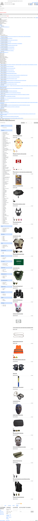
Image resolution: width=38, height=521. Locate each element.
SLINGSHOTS (5, 80)
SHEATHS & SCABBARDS (7, 96)
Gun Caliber (3, 261)
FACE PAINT (21, 113)
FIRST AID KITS (7, 106)
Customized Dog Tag (16, 401)
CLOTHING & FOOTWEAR (3, 17)
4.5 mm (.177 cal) (5, 263)
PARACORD (3, 106)
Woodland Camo (5, 240)
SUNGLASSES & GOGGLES (3, 113)
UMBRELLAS (16, 118)
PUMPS (34, 102)
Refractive (4, 294)
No (3, 253)
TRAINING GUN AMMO (8, 82)
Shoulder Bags (5, 162)
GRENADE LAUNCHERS (34, 64)
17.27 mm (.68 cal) (5, 265)
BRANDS (37, 17)
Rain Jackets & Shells (6, 215)
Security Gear (5, 217)
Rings (3, 216)
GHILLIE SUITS (11, 106)
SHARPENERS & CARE (3, 88)
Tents (3, 185)
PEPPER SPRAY (13, 94)
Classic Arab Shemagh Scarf (18, 286)
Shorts (4, 180)
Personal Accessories (6, 179)
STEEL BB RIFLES (2, 68)
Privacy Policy (8, 520)
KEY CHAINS (1, 118)
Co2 (3, 270)
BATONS (1, 92)
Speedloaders (5, 182)
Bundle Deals (5, 229)
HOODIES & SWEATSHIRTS (24, 36)
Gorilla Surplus (13, 520)
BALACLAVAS (7, 43)
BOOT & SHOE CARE (8, 41)
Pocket (4, 258)
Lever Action (4, 282)
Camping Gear (5, 159)
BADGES (1, 116)
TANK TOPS (4, 36)
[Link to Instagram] (28, 505)
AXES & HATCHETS (4, 86)
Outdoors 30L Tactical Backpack (18, 497)
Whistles (4, 222)
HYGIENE (1, 102)
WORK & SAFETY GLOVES (3, 45)
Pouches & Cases (5, 140)
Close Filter (22, 122)
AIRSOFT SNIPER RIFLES (16, 64)
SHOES (3, 41)
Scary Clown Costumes (6, 228)
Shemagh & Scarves (5, 145)
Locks (4, 176)
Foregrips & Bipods (5, 157)
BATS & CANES (4, 92)
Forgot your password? (3, 12)
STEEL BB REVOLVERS (12, 68)
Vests (3, 187)
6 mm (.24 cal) (5, 264)
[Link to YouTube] (24, 505)
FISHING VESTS (12, 48)
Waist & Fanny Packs (6, 188)
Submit (32, 511)
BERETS (21, 43)
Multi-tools (4, 161)
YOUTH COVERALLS (11, 50)
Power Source (3, 267)
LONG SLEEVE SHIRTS (12, 36)
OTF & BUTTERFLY (33, 85)
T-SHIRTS (1, 36)
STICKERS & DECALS (5, 116)
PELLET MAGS (8, 71)
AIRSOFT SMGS (11, 64)
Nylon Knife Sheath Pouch (17, 135)
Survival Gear (5, 152)
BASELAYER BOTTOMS (8, 47)
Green (4, 239)
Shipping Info (2, 512)
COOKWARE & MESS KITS (27, 102)
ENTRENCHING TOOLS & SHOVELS (10, 88)
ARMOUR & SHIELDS (3, 94)
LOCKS (29, 113)
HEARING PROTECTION (9, 78)
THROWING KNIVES (28, 85)
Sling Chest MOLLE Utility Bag (18, 433)
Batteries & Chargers (6, 167)
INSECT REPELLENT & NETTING (19, 102)
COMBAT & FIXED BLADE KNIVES (14, 85)
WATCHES (10, 118)
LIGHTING (2, 103)
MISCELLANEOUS (20, 118)
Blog (0, 510)
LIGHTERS (4, 118)
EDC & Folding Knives (6, 143)
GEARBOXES (8, 73)
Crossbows (4, 203)
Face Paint (4, 160)
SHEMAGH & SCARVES (17, 43)
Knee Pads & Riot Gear (6, 173)
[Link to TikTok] (29, 505)
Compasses (4, 201)
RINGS (14, 118)
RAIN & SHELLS (13, 40)
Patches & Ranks (5, 132)
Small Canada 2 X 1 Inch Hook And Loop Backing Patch (22, 171)
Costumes (4, 135)
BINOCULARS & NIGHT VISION (11, 113)
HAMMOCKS (13, 102)
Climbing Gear (5, 200)
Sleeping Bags (5, 219)
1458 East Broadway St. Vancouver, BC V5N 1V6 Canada (15, 510)
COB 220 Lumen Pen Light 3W (18, 387)
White (4, 236)
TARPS (1, 106)
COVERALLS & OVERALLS (9, 38)
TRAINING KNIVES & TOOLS (19, 88)
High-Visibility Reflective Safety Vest (19, 359)
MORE (34, 17)
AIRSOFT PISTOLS (6, 64)
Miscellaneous (5, 155)
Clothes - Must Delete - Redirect (7, 149)
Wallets (4, 189)
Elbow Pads (15, 373)
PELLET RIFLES (2, 66)
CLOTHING (9, 505)
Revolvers (4, 231)
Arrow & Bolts (5, 165)
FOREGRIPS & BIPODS (3, 75)
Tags (2, 226)
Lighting (4, 175)
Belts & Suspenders (5, 168)
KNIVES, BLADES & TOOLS (17, 17)
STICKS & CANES (17, 94)
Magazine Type (3, 286)
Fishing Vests (5, 204)
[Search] (9, 4)
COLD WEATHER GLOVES (10, 45)
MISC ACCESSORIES (12, 96)
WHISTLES (7, 118)
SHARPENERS (2, 96)
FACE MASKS (4, 78)
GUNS (5, 505)
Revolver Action (5, 284)
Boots (4, 197)
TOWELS (31, 102)
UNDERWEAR (12, 47)
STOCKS (17, 75)
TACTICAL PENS (22, 94)
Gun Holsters (5, 171)
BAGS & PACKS (24, 17)
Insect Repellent (5, 172)
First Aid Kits (4, 146)
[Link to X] (31, 505)
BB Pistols (4, 166)
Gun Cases (4, 211)
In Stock (2, 125)
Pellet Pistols (4, 214)
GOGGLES (1, 78)
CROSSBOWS (2, 80)
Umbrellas (4, 158)
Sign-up (8, 15)
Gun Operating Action (4, 280)
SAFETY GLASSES (14, 78)
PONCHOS (16, 40)
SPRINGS (15, 73)
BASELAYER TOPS (2, 47)
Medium (4, 277)
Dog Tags (4, 154)
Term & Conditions (2, 520)
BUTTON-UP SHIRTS (17, 36)
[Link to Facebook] (26, 505)
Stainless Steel (5, 245)
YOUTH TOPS (2, 50)
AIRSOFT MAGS (2, 71)
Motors (4, 178)
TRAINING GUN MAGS (14, 82)
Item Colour (3, 234)
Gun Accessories (5, 148)
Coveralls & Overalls (5, 202)
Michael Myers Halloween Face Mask (19, 446)
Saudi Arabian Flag (16, 267)
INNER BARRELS (12, 73)
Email (7, 518)
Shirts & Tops (5, 218)
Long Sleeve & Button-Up (6, 177)
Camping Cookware (5, 198)
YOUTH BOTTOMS (6, 50)
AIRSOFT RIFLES (2, 64)
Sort (26, 122)
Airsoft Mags (4, 190)
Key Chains (4, 144)
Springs (4, 220)
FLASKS (12, 118)
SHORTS (4, 38)
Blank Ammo (4, 196)
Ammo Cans (4, 164)
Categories (2, 130)
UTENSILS (6, 102)
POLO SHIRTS (7, 36)
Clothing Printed (3, 250)
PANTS (1, 38)
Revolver (4, 283)
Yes (3, 252)
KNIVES (14, 505)
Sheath (2, 297)
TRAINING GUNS (2, 82)
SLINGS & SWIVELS (13, 75)
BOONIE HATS (3, 43)
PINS (18, 116)
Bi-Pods (4, 169)
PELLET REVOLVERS (10, 66)
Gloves (4, 136)
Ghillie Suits (4, 208)
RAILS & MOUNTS (8, 75)
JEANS (2, 38)
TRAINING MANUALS (26, 113)
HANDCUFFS (16, 92)
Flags (3, 147)
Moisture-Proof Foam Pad (17, 460)
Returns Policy (2, 514)
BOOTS (1, 41)
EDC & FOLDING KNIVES (22, 85)
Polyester (4, 300)
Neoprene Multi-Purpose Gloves (18, 254)
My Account (1, 511)
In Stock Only (5, 127)
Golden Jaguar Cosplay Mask (18, 414)
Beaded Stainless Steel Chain (18, 341)
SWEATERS (29, 36)
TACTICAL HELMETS (4, 114)
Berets (4, 195)
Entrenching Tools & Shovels (7, 142)
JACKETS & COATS (2, 40)
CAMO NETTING (17, 113)
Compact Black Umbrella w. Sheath (19, 203)
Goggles (4, 209)
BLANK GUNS (18, 82)
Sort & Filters (36, 122)
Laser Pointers (5, 150)
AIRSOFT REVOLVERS (28, 64)
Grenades (4, 210)
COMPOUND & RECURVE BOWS (22, 80)
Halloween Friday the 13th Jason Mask (19, 153)
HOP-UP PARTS (2, 73)
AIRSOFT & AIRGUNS (10, 17)
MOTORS (5, 73)
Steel (2, 243)
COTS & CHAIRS (10, 102)
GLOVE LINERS (15, 45)
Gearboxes (4, 207)
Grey (3, 237)
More (3, 151)
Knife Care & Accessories (6, 174)
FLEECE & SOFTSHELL (8, 40)
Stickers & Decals (5, 137)
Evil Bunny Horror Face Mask (18, 313)
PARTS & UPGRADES (20, 75)
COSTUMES (4, 112)
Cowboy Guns (5, 230)
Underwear (4, 186)
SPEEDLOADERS (12, 71)
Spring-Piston (5, 271)
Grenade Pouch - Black (17, 235)
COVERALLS (1, 112)
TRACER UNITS (25, 75)
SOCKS (5, 41)
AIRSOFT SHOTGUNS (22, 64)
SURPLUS (7, 112)
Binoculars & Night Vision (6, 138)
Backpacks (4, 139)
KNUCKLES (19, 92)
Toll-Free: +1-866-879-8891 (8, 515)
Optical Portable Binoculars (17, 299)
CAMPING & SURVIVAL (30, 17)
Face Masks (4, 141)
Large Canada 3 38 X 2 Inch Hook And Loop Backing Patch (23, 327)
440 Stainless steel (5, 246)
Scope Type (2, 292)
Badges (4, 193)
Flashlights (4, 205)
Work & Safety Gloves (6, 223)
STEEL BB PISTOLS (6, 68)
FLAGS (16, 116)
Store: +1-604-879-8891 (8, 517)
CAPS (0, 43)
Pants (4, 213)
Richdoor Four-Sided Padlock (18, 185)
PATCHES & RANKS (10, 116)
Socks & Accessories (5, 181)
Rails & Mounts (5, 133)
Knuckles (4, 212)
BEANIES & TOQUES (11, 43)
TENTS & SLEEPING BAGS (16, 106)
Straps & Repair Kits (5, 183)
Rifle (3, 289)
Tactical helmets (5, 184)
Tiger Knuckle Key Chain (17, 222)
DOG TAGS (14, 116)
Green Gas (4, 269)
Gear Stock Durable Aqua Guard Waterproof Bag (21, 478)
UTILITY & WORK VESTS (3, 48)
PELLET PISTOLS (6, 66)
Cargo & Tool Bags (5, 153)
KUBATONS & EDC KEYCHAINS (10, 92)
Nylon (4, 299)
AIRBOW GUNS (9, 80)
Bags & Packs (5, 194)
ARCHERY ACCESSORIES (14, 80)
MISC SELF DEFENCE (26, 94)
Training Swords (5, 221)
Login (19, 14)
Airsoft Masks (5, 191)
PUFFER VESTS (8, 48)
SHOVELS (3, 102)
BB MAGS (5, 71)
